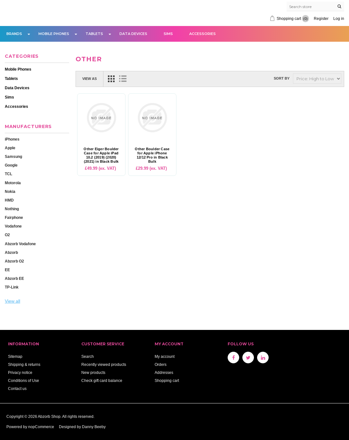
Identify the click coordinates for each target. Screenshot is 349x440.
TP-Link (12, 287)
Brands (14, 33)
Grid (111, 78)
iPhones (12, 139)
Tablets (94, 33)
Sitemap (15, 356)
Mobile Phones (53, 33)
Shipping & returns (24, 364)
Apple (10, 147)
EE (7, 269)
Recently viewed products (103, 364)
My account (164, 356)
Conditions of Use (23, 380)
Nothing (12, 208)
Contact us (17, 388)
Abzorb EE (14, 278)
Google (11, 165)
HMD (9, 200)
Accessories (202, 33)
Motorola (13, 182)
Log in (338, 18)
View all (12, 301)
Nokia (10, 191)
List (122, 78)
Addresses (164, 372)
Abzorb (11, 252)
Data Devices (133, 33)
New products (93, 372)
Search (87, 356)
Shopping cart (167, 380)
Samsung (13, 156)
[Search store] (315, 6)
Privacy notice (20, 372)
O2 (7, 234)
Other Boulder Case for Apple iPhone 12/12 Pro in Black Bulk (152, 155)
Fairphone (14, 217)
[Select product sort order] (317, 78)
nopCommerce (41, 426)
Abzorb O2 (14, 261)
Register (321, 18)
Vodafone (13, 226)
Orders (160, 364)
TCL (8, 173)
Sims (168, 33)
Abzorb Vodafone (20, 243)
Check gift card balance (101, 380)
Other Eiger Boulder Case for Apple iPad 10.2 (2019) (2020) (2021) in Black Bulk (101, 155)
